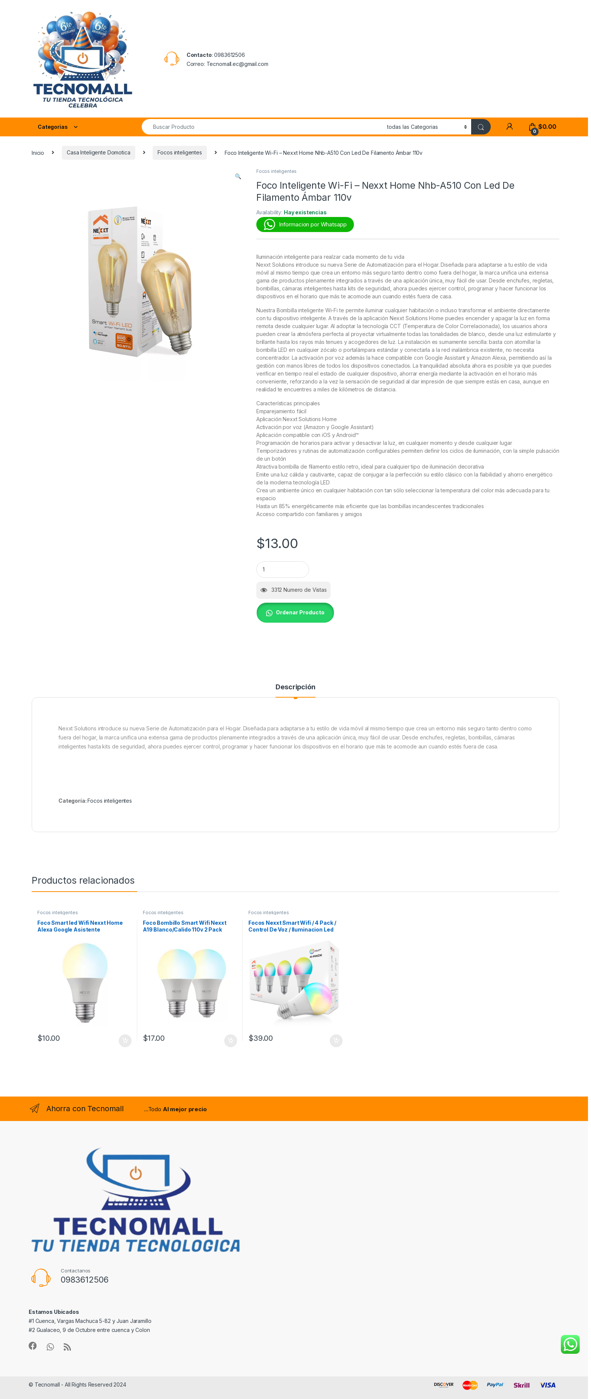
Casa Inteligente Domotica (98, 152)
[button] (238, 176)
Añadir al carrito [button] (125, 1040)
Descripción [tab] (295, 687)
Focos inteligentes (180, 152)
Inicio (38, 152)
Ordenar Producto (300, 612)
